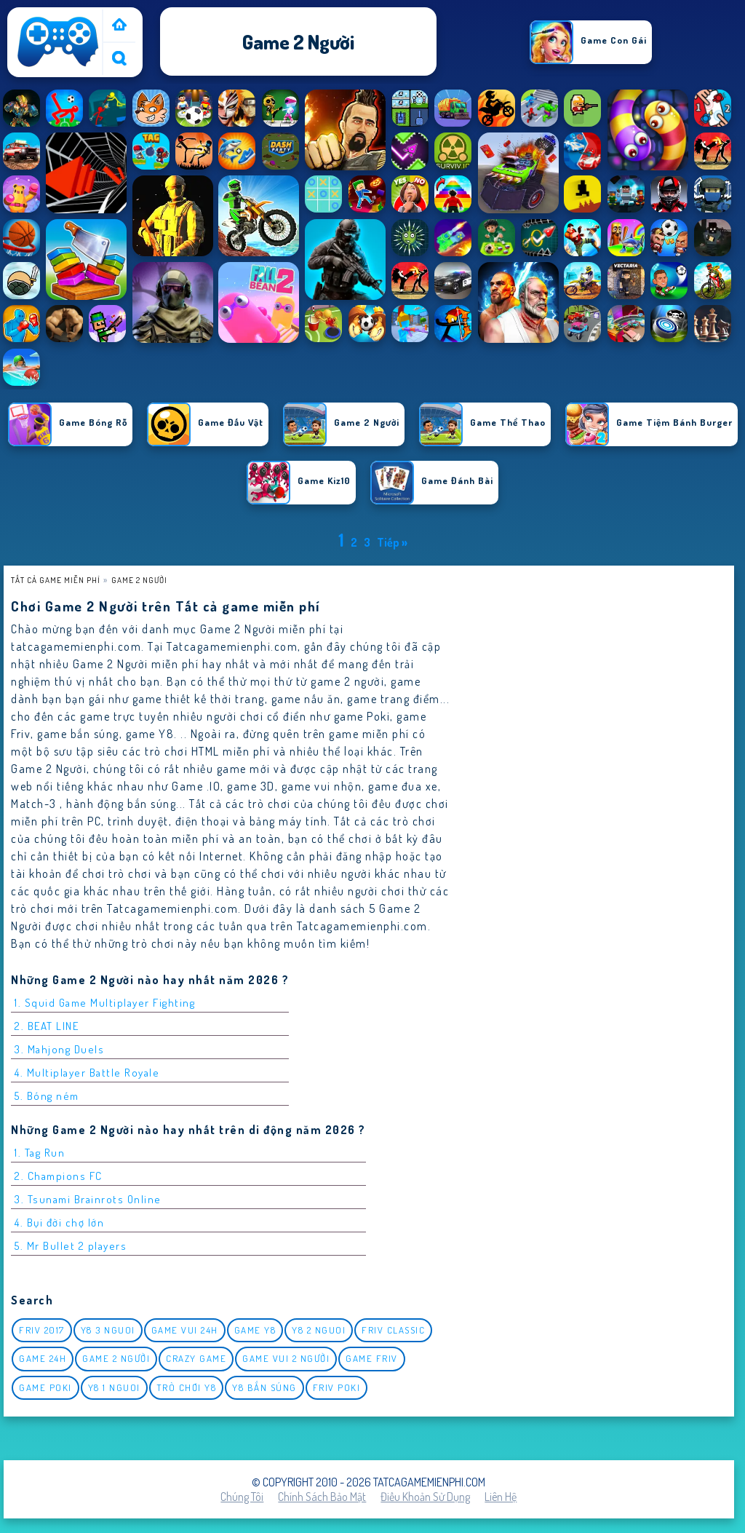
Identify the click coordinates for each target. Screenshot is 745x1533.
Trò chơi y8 (186, 1387)
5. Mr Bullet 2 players (71, 1246)
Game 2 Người (139, 579)
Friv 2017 (42, 1330)
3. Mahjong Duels (59, 1049)
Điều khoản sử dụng (425, 1496)
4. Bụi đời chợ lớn (59, 1222)
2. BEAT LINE (47, 1026)
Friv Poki (337, 1387)
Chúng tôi (241, 1496)
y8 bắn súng (264, 1387)
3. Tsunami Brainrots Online (88, 1199)
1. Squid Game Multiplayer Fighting (105, 1003)
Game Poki (45, 1387)
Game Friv (372, 1358)
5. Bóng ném (47, 1096)
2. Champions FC (59, 1176)
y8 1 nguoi (114, 1387)
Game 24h (42, 1358)
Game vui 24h (184, 1330)
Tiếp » (392, 542)
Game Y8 (255, 1330)
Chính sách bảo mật (322, 1496)
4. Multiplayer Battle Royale (87, 1073)
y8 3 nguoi (108, 1330)
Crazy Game (196, 1358)
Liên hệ (501, 1496)
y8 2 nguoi (319, 1330)
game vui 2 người (286, 1358)
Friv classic (393, 1330)
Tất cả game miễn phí (55, 579)
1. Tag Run (40, 1153)
